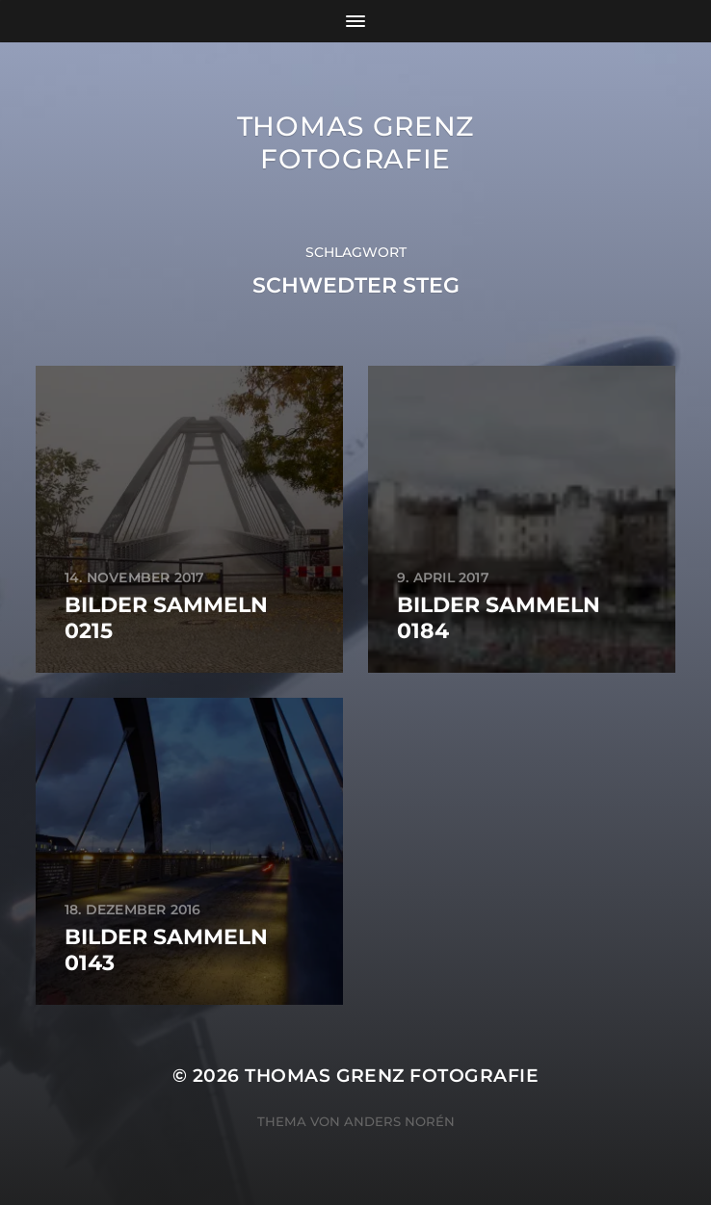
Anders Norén (399, 1121)
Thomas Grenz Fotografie (355, 142)
